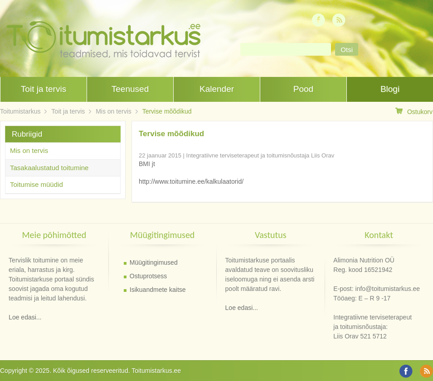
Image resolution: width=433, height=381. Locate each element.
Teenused (130, 89)
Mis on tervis (113, 111)
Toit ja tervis (43, 89)
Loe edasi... (25, 317)
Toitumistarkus (20, 111)
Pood (303, 89)
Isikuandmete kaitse (158, 289)
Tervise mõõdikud (167, 111)
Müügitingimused (154, 262)
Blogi (389, 89)
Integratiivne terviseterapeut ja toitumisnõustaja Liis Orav (260, 155)
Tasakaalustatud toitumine (49, 167)
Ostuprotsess (148, 276)
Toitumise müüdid (36, 184)
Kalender (216, 89)
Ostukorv (414, 111)
